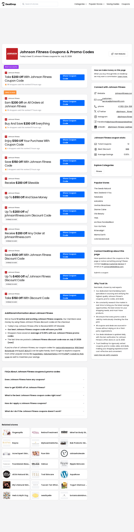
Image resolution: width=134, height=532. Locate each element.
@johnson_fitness (124, 111)
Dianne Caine (100, 209)
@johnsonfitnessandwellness (120, 121)
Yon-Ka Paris (100, 226)
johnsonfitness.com (124, 93)
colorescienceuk (101, 239)
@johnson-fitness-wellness (120, 127)
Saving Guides (113, 4)
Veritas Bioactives (102, 205)
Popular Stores (96, 4)
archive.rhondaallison (104, 222)
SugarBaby (38, 354)
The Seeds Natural (102, 188)
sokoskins (98, 201)
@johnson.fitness (125, 116)
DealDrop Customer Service (112, 264)
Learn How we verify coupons (106, 355)
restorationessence (65, 347)
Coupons (126, 4)
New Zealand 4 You (102, 192)
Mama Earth (99, 234)
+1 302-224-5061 (125, 106)
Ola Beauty (99, 213)
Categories (80, 4)
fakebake (98, 197)
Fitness (99, 171)
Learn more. (122, 76)
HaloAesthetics (51, 354)
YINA (96, 218)
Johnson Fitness (14, 73)
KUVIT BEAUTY (25, 350)
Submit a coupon (101, 272)
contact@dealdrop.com (113, 267)
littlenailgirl (99, 230)
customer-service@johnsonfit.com (113, 100)
